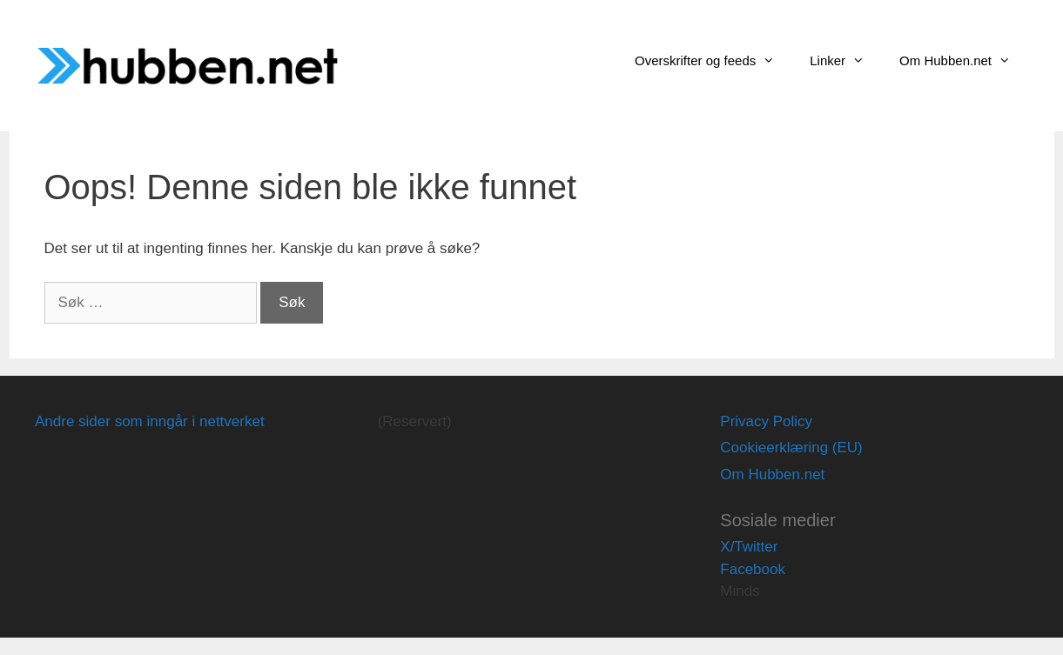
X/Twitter (748, 546)
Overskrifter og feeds (713, 61)
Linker (846, 61)
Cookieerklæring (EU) (791, 447)
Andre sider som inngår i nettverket (150, 421)
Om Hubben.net (963, 61)
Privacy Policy (766, 421)
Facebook (752, 569)
